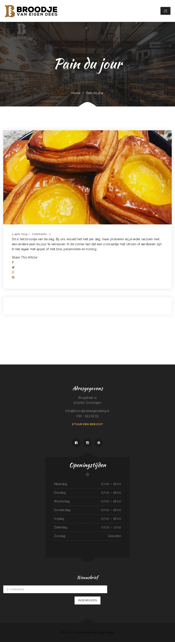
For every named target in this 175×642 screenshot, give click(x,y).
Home (75, 93)
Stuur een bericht (87, 424)
